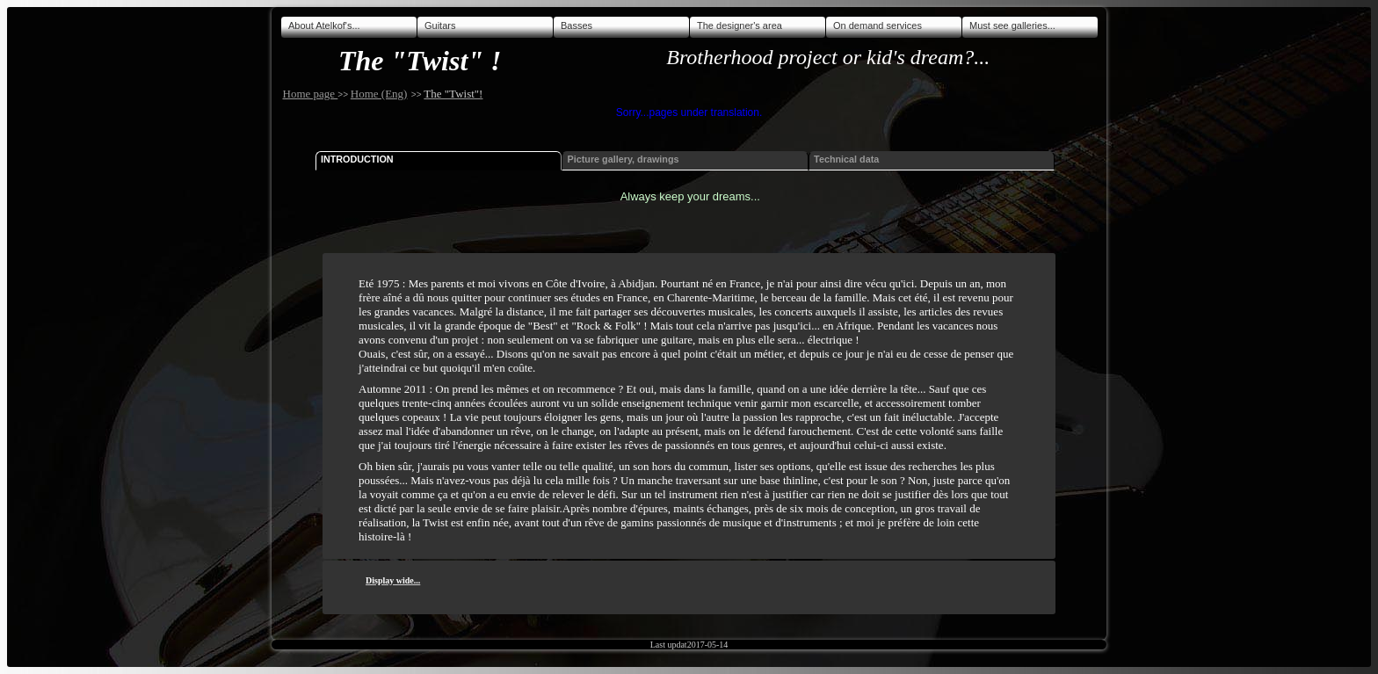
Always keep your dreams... (690, 196)
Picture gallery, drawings (623, 159)
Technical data (846, 159)
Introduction (357, 159)
